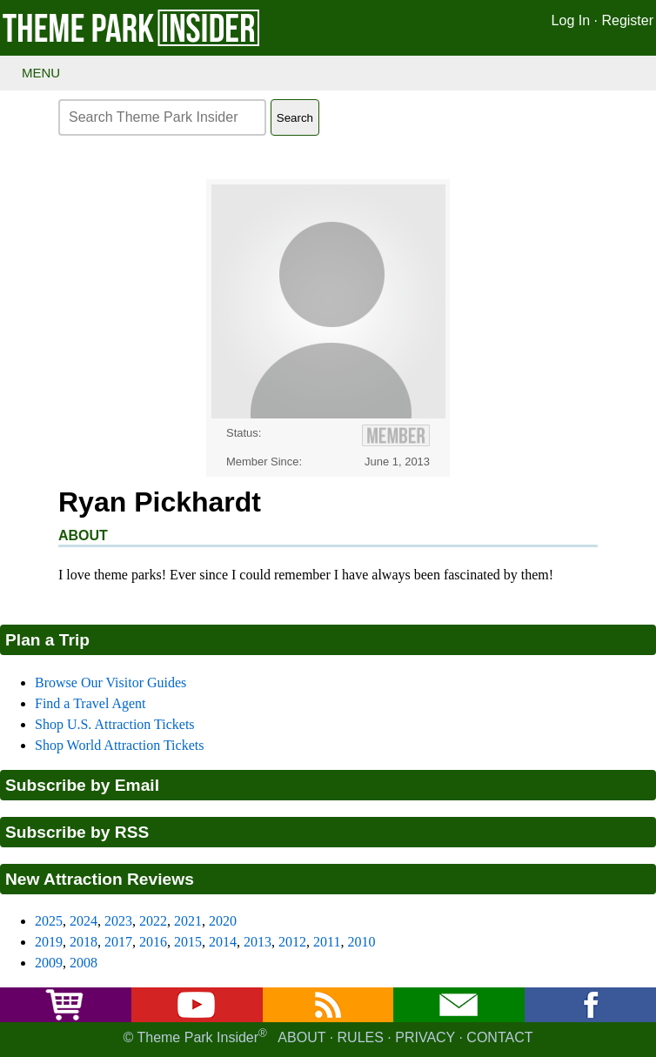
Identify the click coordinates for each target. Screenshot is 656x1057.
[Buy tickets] (65, 1017)
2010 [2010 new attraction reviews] (361, 941)
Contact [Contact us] (499, 1038)
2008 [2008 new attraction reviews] (83, 962)
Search (295, 117)
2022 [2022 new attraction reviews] (153, 920)
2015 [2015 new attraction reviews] (188, 941)
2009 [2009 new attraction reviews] (49, 962)
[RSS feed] (328, 1017)
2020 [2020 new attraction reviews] (223, 920)
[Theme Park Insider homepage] (132, 42)
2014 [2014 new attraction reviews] (223, 941)
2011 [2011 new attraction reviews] (326, 941)
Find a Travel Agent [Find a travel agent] (90, 703)
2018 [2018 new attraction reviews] (83, 941)
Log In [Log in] (571, 20)
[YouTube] (196, 1017)
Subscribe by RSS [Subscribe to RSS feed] (77, 832)
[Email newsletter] (459, 1017)
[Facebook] (591, 1017)
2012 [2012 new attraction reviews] (292, 941)
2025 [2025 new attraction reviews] (49, 920)
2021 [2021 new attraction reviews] (188, 920)
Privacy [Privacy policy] (425, 1038)
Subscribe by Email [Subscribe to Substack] (82, 785)
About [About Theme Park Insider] (301, 1038)
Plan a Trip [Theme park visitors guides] (47, 640)
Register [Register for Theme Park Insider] (627, 20)
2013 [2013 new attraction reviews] (257, 941)
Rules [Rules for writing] (361, 1038)
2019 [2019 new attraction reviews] (49, 941)
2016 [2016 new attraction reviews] (153, 941)
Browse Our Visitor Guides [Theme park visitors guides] (110, 682)
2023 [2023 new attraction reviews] (118, 920)
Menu (41, 72)
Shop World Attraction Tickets (119, 745)
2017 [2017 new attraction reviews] (118, 941)
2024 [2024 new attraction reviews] (83, 920)
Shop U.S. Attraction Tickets (115, 724)
